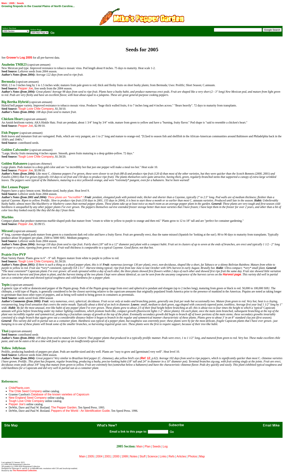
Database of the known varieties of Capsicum (60, 394)
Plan (148, 446)
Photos (192, 456)
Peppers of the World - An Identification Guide (80, 410)
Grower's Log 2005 (19, 57)
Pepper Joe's (17, 404)
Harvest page (232, 274)
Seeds (157, 446)
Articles (181, 456)
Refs (172, 456)
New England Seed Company (28, 397)
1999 (124, 456)
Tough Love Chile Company (36, 108)
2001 (108, 456)
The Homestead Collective (25, 470)
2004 (99, 456)
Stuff (142, 456)
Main (4, 3)
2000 (116, 456)
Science (152, 456)
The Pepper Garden (64, 407)
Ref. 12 (145, 358)
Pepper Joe (25, 88)
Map (202, 456)
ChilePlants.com (19, 387)
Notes (133, 456)
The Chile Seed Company (25, 391)
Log (165, 446)
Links (163, 456)
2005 (12, 3)
